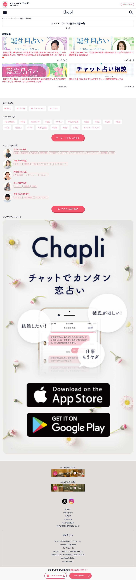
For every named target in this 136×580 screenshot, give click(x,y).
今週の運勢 (73, 121)
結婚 (87, 121)
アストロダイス (41, 197)
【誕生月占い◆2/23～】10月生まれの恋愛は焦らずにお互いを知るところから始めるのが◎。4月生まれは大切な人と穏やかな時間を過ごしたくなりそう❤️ (34, 55)
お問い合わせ (68, 513)
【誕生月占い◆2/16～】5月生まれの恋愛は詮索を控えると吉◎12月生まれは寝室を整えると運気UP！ (101, 53)
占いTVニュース (68, 548)
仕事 (66, 127)
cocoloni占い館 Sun (68, 558)
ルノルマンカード (77, 153)
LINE (30, 127)
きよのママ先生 (20, 149)
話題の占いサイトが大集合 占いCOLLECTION (68, 554)
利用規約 (68, 516)
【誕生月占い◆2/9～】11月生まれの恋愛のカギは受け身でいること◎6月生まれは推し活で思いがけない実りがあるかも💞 (34, 80)
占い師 (22, 108)
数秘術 (26, 164)
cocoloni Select (68, 561)
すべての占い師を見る (67, 209)
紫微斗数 (43, 153)
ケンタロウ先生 (20, 182)
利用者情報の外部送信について (68, 526)
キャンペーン (38, 108)
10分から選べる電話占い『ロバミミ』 (68, 541)
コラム (55, 108)
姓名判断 (104, 153)
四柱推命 (24, 153)
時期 (23, 121)
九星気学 (34, 153)
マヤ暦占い (54, 153)
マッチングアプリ (92, 127)
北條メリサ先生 (20, 160)
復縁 (108, 121)
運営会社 (68, 509)
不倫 (76, 127)
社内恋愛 (43, 127)
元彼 (7, 127)
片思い (59, 121)
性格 (55, 127)
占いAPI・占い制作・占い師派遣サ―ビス (68, 551)
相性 (97, 121)
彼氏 (48, 121)
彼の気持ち (10, 121)
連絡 (118, 121)
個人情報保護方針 (68, 523)
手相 (112, 153)
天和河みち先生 (20, 171)
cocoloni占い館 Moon (68, 544)
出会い (19, 127)
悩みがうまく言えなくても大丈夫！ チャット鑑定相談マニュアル (96, 79)
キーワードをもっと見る (67, 137)
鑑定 (9, 108)
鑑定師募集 (68, 519)
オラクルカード (92, 153)
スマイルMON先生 (21, 194)
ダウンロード (127, 4)
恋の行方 (36, 121)
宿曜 (16, 153)
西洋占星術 (19, 175)
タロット (64, 153)
